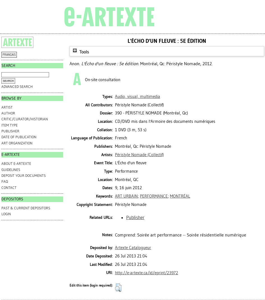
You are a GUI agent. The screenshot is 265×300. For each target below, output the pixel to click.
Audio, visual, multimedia (137, 96)
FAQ (4, 181)
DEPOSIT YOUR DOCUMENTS (23, 176)
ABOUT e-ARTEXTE (16, 163)
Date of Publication (18, 137)
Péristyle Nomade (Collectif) (139, 154)
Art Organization (17, 143)
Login (6, 214)
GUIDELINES (10, 170)
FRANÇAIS (9, 55)
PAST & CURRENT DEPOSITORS (25, 208)
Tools (80, 52)
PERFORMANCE (154, 196)
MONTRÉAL (180, 196)
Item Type (9, 125)
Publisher (10, 131)
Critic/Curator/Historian (24, 119)
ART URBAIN (126, 196)
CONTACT (9, 188)
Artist (7, 107)
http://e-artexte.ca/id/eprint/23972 (146, 272)
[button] (118, 287)
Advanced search (17, 87)
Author (8, 113)
